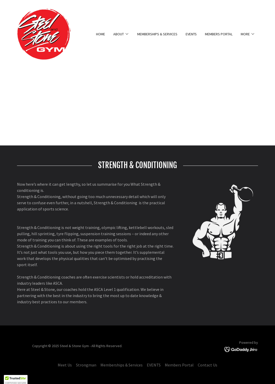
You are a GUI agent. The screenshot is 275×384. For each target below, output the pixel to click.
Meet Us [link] (65, 364)
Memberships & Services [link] (157, 34)
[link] (44, 33)
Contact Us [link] (207, 364)
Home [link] (100, 34)
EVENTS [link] (191, 34)
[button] (121, 34)
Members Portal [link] (219, 34)
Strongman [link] (86, 364)
